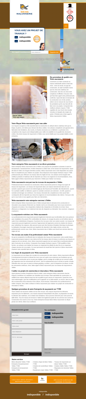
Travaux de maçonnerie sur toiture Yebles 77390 (62, 363)
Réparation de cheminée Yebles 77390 (63, 369)
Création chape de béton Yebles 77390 (42, 363)
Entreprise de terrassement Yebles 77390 (20, 369)
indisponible (57, 313)
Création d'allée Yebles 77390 (63, 366)
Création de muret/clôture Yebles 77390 (43, 367)
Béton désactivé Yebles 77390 (21, 362)
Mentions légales (22, 381)
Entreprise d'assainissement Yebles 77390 (20, 365)
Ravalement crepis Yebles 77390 (43, 370)
